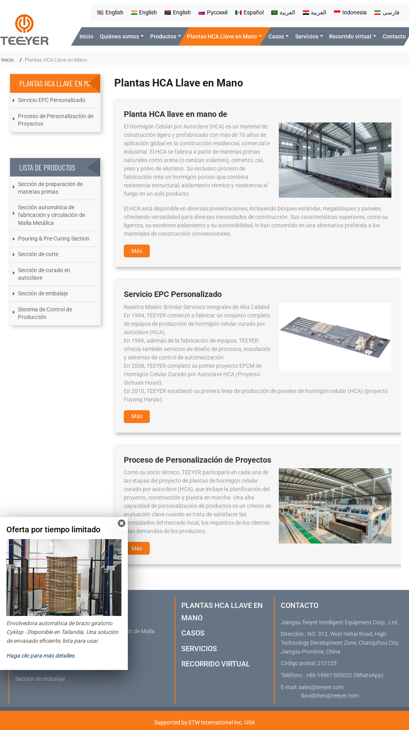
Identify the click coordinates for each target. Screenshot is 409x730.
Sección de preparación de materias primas (50, 188)
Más (136, 251)
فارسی (386, 12)
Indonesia (350, 12)
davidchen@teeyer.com (330, 695)
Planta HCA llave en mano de (175, 114)
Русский (213, 12)
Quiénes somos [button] (119, 36)
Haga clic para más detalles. (41, 655)
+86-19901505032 (329, 675)
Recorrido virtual (215, 664)
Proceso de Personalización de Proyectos (197, 460)
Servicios (199, 648)
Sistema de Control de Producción (45, 313)
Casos (192, 633)
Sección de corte (38, 254)
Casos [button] (276, 36)
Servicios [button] (306, 36)
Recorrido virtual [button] (350, 36)
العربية (283, 12)
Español (249, 12)
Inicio (86, 36)
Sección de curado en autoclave (44, 274)
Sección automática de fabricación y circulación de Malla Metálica (51, 215)
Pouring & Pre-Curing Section (53, 238)
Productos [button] (163, 36)
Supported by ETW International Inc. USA (204, 722)
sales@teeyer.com (320, 687)
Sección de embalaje (43, 293)
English (110, 12)
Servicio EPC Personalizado (173, 294)
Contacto (394, 36)
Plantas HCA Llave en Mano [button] (222, 36)
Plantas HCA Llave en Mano (222, 611)
